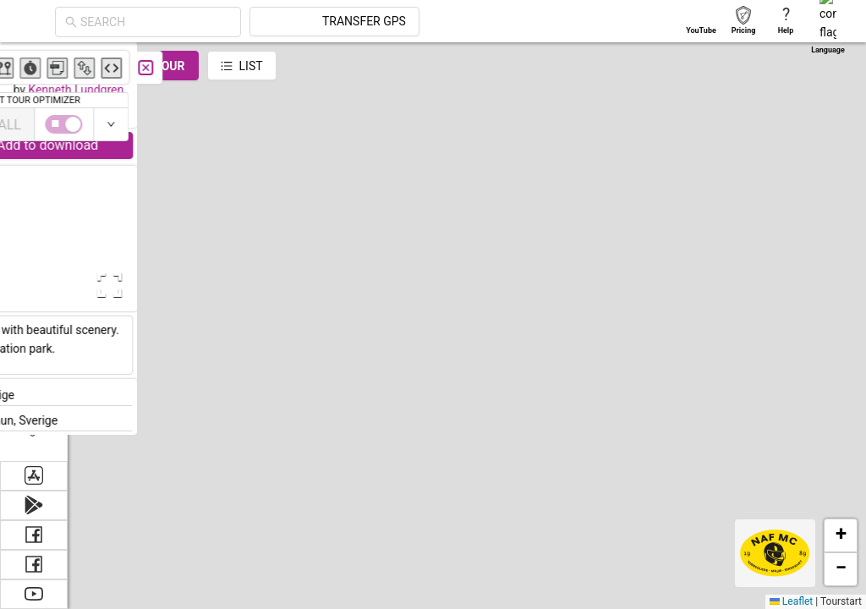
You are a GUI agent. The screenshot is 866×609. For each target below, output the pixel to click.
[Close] (376, 67)
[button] (586, 488)
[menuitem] (33, 63)
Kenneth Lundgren (306, 89)
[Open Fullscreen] (336, 285)
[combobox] (155, 22)
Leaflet (791, 601)
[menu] (34, 251)
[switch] (792, 124)
